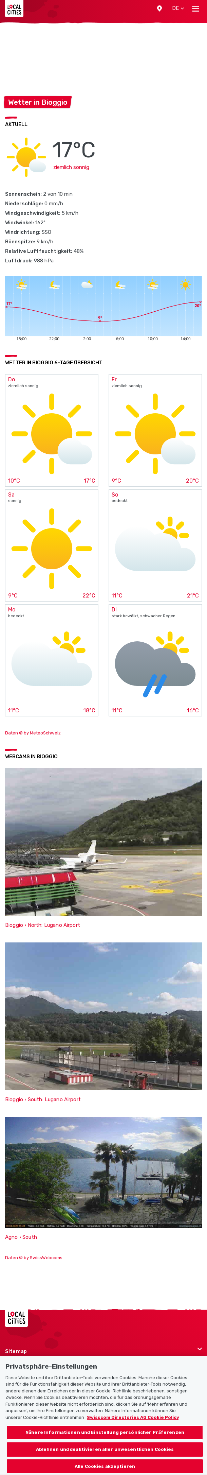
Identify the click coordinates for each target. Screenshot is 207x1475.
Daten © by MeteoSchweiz (33, 732)
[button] (159, 8)
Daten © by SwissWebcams (33, 1257)
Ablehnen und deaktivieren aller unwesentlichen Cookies (105, 1456)
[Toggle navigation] (195, 8)
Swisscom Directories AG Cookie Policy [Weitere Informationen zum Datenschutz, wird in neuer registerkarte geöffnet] (133, 1424)
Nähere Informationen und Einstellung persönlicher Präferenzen (104, 1439)
